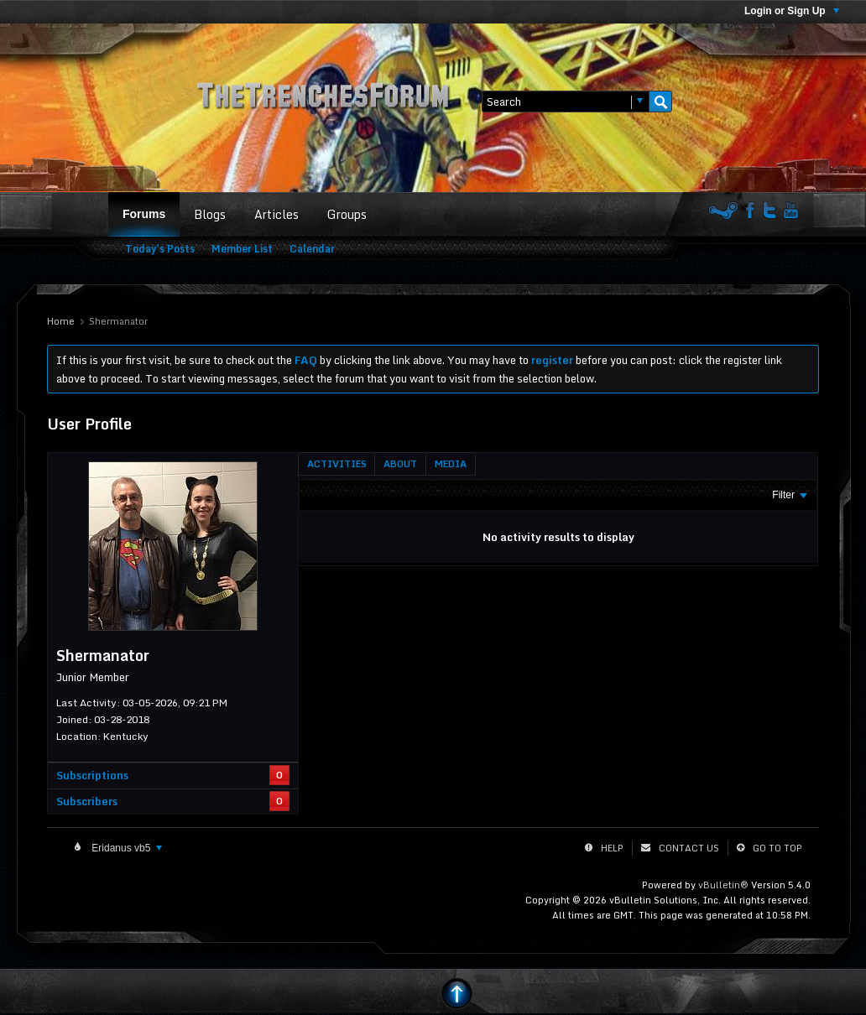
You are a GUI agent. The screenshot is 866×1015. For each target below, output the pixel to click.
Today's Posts (160, 249)
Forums (144, 214)
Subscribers (86, 801)
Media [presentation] (451, 463)
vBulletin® (723, 885)
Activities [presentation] (337, 463)
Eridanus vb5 (125, 848)
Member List (242, 249)
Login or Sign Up (791, 11)
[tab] (337, 464)
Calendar (312, 249)
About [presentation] (400, 463)
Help (612, 848)
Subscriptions (92, 775)
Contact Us (689, 848)
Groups (347, 214)
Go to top (777, 848)
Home (61, 321)
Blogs (210, 214)
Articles (276, 214)
